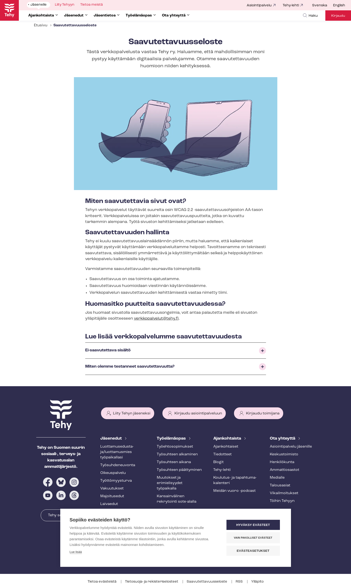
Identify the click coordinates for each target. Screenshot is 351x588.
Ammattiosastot (284, 470)
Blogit (218, 462)
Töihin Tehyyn (282, 501)
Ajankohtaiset (225, 447)
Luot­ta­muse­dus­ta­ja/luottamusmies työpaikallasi (117, 452)
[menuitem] (322, 5)
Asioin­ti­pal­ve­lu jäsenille (291, 447)
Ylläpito (257, 582)
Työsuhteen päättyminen (179, 470)
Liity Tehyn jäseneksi (131, 413)
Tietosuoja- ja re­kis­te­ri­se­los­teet (152, 582)
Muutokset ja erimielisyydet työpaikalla (169, 483)
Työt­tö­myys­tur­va (116, 481)
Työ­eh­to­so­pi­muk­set (175, 447)
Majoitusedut (112, 496)
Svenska (319, 5)
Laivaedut (109, 504)
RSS (239, 582)
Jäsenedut (111, 438)
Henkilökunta (282, 462)
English (339, 5)
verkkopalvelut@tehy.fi (156, 319)
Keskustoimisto (284, 454)
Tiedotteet (222, 454)
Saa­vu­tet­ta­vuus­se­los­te (207, 582)
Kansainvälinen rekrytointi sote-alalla (176, 499)
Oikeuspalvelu (113, 473)
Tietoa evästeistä (102, 582)
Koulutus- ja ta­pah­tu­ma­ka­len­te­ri (235, 480)
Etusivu (40, 25)
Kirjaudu (338, 16)
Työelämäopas (172, 438)
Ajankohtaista (227, 438)
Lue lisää (76, 552)
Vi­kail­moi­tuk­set (284, 493)
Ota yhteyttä (283, 438)
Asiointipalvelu (259, 5)
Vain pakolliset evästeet (253, 537)
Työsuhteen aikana (174, 462)
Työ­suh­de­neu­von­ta (117, 465)
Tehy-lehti (291, 5)
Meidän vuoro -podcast (234, 491)
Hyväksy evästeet (253, 525)
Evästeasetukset (253, 550)
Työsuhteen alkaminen (177, 454)
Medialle (277, 478)
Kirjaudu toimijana (262, 413)
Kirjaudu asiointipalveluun (198, 413)
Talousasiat (280, 485)
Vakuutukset (112, 488)
